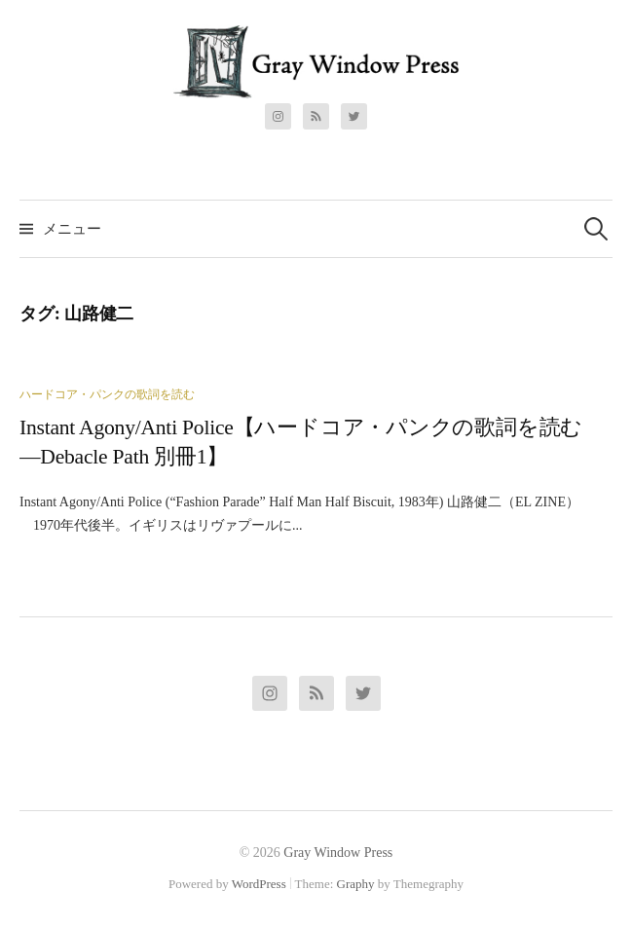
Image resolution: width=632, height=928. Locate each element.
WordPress (259, 883)
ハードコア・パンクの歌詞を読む (107, 394)
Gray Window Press (337, 852)
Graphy (356, 883)
